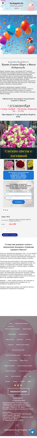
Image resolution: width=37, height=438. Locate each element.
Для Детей (28, 339)
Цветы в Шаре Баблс (16, 376)
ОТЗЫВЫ (22, 381)
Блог (30, 376)
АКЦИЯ (29, 381)
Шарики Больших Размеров (22, 344)
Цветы (6, 376)
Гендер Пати (10, 344)
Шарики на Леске (10, 339)
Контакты (8, 381)
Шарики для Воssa (13, 360)
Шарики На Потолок (23, 334)
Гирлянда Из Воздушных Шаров (25, 365)
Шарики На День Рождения (21, 323)
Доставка (15, 381)
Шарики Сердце (27, 355)
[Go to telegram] (32, 432)
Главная (10, 323)
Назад (5, 210)
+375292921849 (18, 105)
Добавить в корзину (9, 235)
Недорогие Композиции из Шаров (13, 355)
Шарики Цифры (12, 334)
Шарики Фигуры (24, 360)
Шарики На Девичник (10, 365)
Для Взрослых (20, 339)
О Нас (24, 376)
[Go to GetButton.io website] (32, 436)
